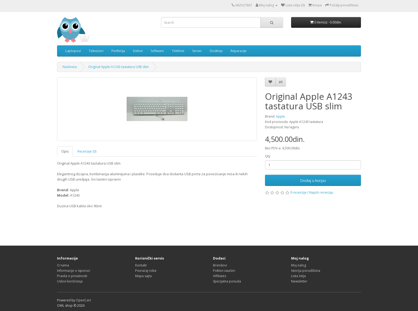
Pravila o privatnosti (72, 276)
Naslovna (70, 67)
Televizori (96, 51)
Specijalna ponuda (227, 281)
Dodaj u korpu (313, 180)
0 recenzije (298, 192)
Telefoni (178, 51)
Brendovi (220, 265)
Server (197, 51)
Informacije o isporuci (73, 270)
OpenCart (83, 300)
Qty (267, 156)
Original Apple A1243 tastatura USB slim (118, 67)
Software (157, 51)
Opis (65, 151)
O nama (63, 265)
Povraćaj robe (145, 270)
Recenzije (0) (87, 151)
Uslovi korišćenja (70, 281)
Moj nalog (298, 265)
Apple (280, 116)
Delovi (138, 51)
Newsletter (299, 281)
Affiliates (219, 276)
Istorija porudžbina (305, 270)
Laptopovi (73, 51)
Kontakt (141, 265)
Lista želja (298, 276)
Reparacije (239, 51)
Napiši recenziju (321, 192)
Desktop (216, 51)
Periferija (118, 51)
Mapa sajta (143, 276)
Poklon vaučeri (224, 270)
